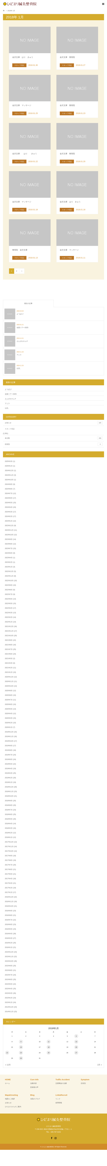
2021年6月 (9, 654)
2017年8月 (9, 860)
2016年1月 (9, 947)
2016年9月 (9, 911)
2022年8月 (9, 590)
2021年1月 (9, 672)
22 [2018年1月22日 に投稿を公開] (7, 1053)
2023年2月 (9, 562)
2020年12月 (9, 677)
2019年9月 (9, 746)
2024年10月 (9, 480)
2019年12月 (9, 732)
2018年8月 (9, 805)
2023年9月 (9, 539)
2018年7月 (9, 810)
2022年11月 (9, 576)
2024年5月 (9, 503)
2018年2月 (9, 833)
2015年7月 (9, 975)
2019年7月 (9, 755)
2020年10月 (9, 686)
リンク (57, 1099)
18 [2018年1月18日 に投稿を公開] (48, 1047)
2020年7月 (9, 700)
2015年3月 (9, 993)
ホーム (7, 1083)
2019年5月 (9, 764)
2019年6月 (9, 759)
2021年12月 (9, 626)
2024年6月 (9, 498)
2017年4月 (9, 879)
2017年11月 (9, 846)
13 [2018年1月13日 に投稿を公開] (76, 1041)
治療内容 (33, 1083)
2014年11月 (9, 1012)
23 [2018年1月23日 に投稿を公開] (21, 1053)
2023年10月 (9, 535)
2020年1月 (9, 727)
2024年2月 (9, 516)
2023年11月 (9, 530)
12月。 (7, 408)
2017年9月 (9, 856)
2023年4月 (9, 558)
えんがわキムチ (10, 399)
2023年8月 (9, 544)
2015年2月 (9, 998)
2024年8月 (9, 489)
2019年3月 (9, 773)
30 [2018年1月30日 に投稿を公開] (21, 1058)
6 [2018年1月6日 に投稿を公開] (76, 1036)
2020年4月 (9, 713)
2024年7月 (9, 493)
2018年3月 (9, 828)
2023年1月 (9, 567)
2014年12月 (9, 1007)
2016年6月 (9, 924)
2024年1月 (9, 521)
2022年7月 (9, 594)
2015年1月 (9, 1002)
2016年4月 (9, 934)
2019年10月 (9, 741)
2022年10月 (9, 581)
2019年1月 (9, 782)
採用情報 (58, 1103)
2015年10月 (9, 961)
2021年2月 (9, 668)
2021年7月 (9, 649)
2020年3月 (9, 718)
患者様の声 (34, 1087)
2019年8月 (9, 750)
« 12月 (8, 1065)
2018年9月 (9, 801)
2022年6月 (9, 599)
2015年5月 (9, 984)
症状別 (54, 444)
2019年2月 (9, 778)
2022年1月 (9, 622)
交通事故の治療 (61, 1083)
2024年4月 (9, 507)
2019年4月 (9, 769)
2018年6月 (9, 814)
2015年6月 (9, 979)
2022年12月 (9, 571)
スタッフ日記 (10, 429)
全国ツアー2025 (11, 394)
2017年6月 (9, 869)
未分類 (54, 438)
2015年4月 (9, 989)
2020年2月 (9, 723)
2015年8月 (9, 970)
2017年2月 (9, 888)
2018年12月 (9, 787)
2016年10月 (9, 906)
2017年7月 (9, 865)
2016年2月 (9, 943)
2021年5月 (9, 658)
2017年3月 (9, 883)
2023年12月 (9, 525)
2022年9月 (9, 585)
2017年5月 (9, 874)
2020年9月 (9, 691)
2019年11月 (9, 736)
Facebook (51, 1137)
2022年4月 (9, 608)
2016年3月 (9, 938)
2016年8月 (9, 915)
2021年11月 (9, 631)
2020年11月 (9, 681)
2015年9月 (9, 966)
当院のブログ (35, 1099)
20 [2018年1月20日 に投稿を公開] (76, 1047)
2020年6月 (9, 704)
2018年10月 (9, 796)
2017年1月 (9, 892)
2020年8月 (9, 695)
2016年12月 (9, 897)
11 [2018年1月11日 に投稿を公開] (48, 1041)
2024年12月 (9, 470)
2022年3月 (9, 613)
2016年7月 (9, 920)
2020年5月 (9, 709)
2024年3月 (9, 512)
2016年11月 (9, 901)
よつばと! (8, 389)
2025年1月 (9, 466)
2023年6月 (9, 553)
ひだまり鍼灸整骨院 (48, 1147)
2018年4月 (9, 824)
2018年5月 (9, 819)
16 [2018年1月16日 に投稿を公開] (21, 1047)
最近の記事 (28, 303)
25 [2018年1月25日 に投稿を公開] (48, 1053)
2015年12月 (9, 952)
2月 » (99, 1065)
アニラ (7, 403)
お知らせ (54, 422)
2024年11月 (9, 475)
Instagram (55, 1137)
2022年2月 (9, 617)
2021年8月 (9, 645)
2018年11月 (9, 791)
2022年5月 (9, 603)
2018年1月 (9, 837)
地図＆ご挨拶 (10, 1099)
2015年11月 (9, 957)
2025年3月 (9, 461)
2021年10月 (9, 636)
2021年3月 (9, 663)
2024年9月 (9, 484)
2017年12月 (9, 842)
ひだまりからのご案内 (13, 1107)
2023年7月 (9, 548)
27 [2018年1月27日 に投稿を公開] (76, 1053)
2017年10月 (9, 851)
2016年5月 (9, 929)
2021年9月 (9, 640)
